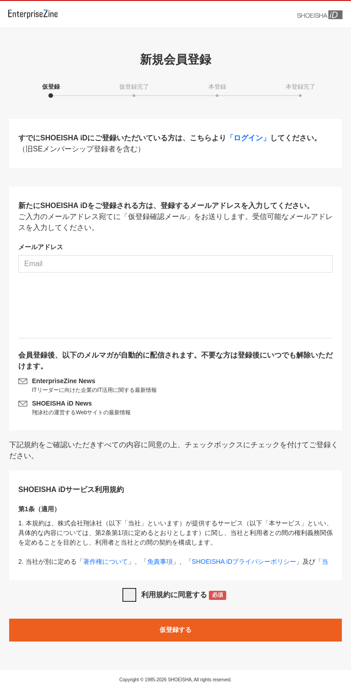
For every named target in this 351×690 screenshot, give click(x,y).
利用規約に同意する (184, 595)
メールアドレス (40, 247)
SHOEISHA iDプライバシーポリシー (244, 561)
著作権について (105, 561)
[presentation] (175, 308)
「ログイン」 (248, 138)
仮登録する (175, 629)
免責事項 (160, 561)
